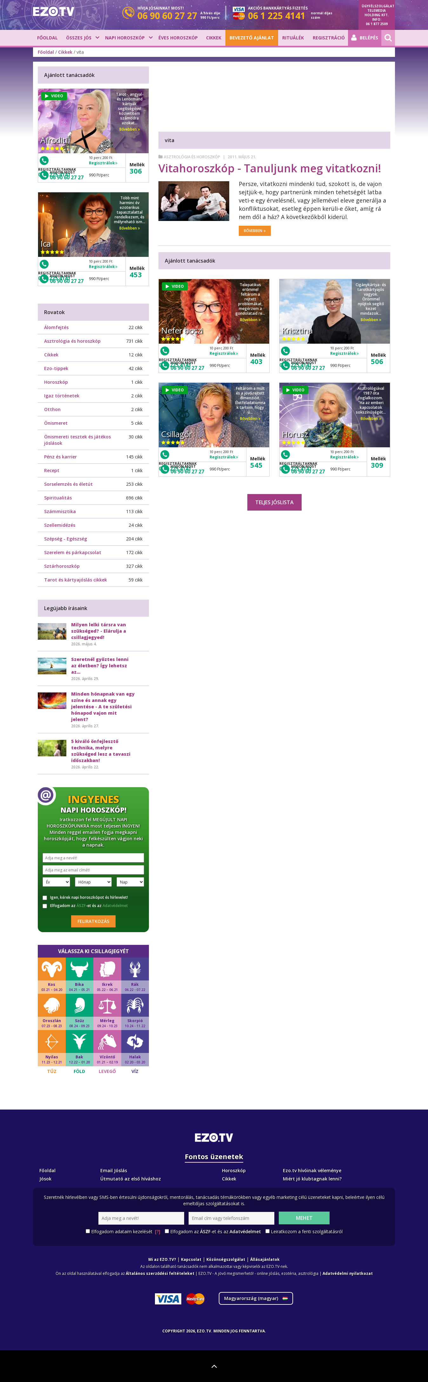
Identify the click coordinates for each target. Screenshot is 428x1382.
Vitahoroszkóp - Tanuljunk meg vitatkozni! (269, 168)
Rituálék (293, 38)
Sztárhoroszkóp (62, 566)
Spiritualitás (58, 498)
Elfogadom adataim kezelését (125, 1231)
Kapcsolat (191, 1259)
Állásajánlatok (265, 1259)
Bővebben (255, 230)
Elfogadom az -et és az (85, 905)
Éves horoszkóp (178, 38)
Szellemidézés (59, 525)
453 (136, 274)
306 (136, 170)
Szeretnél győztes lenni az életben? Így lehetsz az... (100, 665)
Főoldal (47, 38)
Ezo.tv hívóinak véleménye (312, 1170)
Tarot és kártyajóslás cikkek (75, 580)
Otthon (52, 409)
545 (256, 464)
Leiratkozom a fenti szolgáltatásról (307, 1231)
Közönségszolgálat (225, 1259)
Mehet (304, 1217)
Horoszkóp (56, 382)
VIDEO (175, 286)
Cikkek (213, 38)
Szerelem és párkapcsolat (72, 552)
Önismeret (56, 423)
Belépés (364, 38)
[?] (157, 1231)
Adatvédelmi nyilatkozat (348, 1273)
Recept (51, 470)
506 (377, 361)
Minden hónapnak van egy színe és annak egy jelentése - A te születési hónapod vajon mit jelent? (103, 706)
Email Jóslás (113, 1170)
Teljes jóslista (274, 502)
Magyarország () (256, 1298)
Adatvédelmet (115, 905)
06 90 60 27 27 (187, 367)
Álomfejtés (56, 327)
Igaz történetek (61, 396)
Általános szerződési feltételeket (160, 1273)
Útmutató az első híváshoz (130, 1179)
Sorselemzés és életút (68, 484)
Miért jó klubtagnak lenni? (312, 1179)
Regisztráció (329, 38)
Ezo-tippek (56, 368)
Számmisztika (60, 511)
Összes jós (78, 38)
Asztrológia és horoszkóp (192, 157)
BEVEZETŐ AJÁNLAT (252, 38)
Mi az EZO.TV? (162, 1259)
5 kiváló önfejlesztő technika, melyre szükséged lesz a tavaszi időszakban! (100, 750)
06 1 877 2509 (377, 24)
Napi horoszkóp (125, 38)
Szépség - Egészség (65, 539)
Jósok (45, 1179)
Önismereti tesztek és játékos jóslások (77, 440)
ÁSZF (81, 905)
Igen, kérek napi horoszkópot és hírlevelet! (85, 897)
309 (377, 464)
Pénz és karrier (60, 457)
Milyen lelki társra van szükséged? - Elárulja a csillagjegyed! (98, 631)
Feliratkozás (93, 921)
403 (256, 361)
